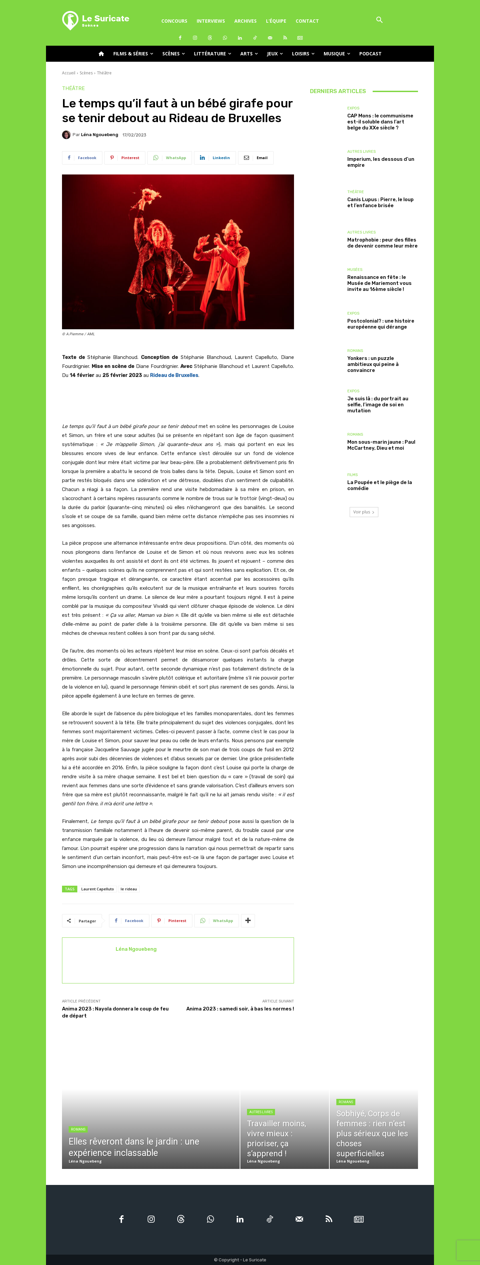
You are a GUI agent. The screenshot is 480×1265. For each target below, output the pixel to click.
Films (352, 475)
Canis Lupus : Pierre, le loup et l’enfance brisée (380, 202)
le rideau (129, 888)
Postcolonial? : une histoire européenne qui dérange (380, 324)
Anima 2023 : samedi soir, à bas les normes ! (240, 1009)
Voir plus (364, 512)
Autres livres (361, 151)
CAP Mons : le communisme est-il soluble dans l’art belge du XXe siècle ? (380, 122)
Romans (355, 351)
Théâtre (104, 73)
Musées (354, 270)
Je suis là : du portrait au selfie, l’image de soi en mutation (377, 405)
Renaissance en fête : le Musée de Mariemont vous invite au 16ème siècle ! (379, 283)
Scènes (86, 73)
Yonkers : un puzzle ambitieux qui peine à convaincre (373, 364)
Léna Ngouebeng (99, 134)
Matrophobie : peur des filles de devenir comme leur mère (382, 243)
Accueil (68, 73)
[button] (379, 20)
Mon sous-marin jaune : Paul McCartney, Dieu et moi (381, 445)
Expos (353, 108)
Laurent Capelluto (97, 888)
